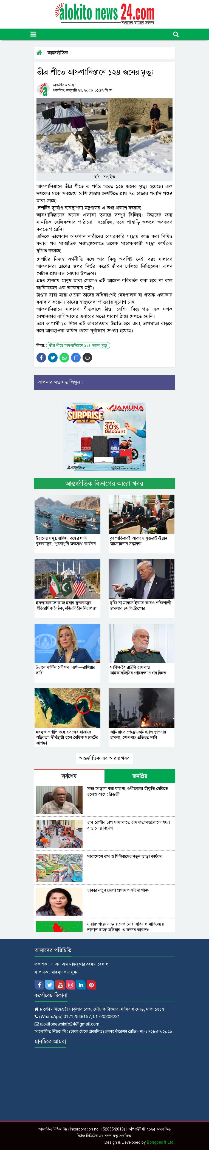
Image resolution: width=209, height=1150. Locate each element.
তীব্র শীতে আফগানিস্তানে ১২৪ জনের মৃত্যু (78, 345)
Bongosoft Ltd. (160, 1142)
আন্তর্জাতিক (57, 53)
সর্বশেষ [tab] (69, 776)
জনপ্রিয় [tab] (139, 776)
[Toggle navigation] (33, 34)
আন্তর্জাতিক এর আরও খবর (104, 758)
